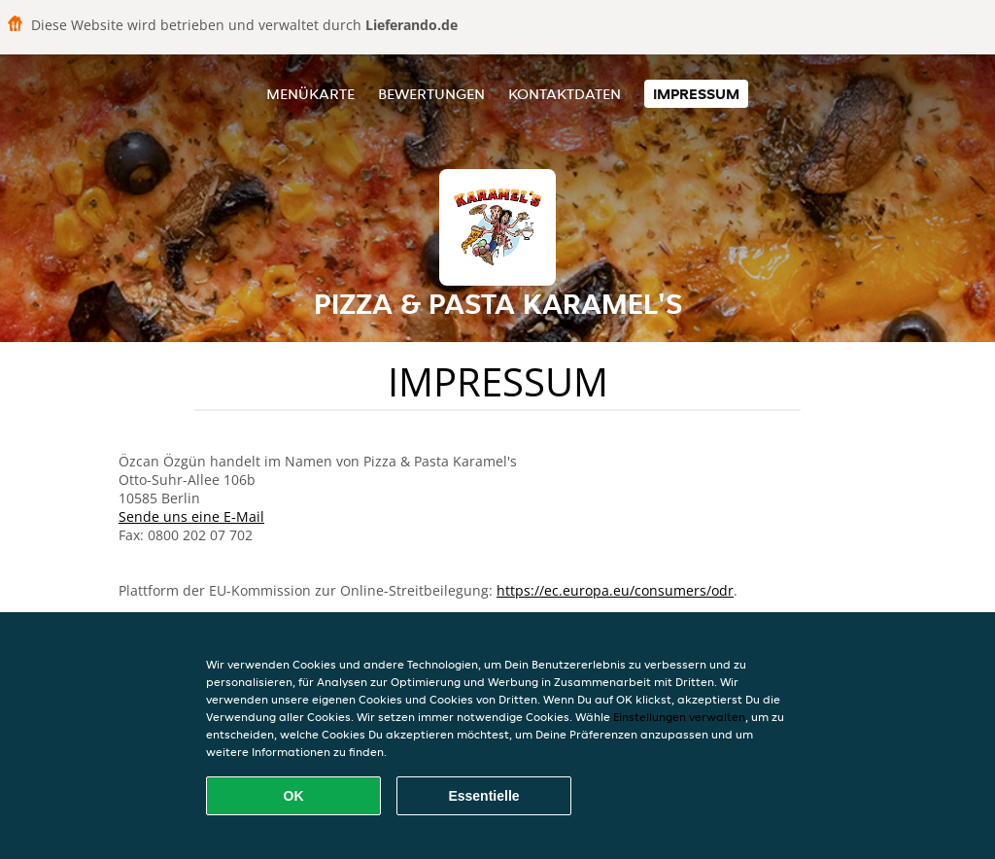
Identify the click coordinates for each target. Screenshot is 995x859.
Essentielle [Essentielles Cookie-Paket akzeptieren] (483, 796)
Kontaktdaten (564, 94)
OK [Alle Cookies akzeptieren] (294, 796)
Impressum (696, 94)
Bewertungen (431, 94)
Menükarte (310, 94)
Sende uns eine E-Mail (191, 516)
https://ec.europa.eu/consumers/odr (615, 590)
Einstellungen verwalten (679, 716)
